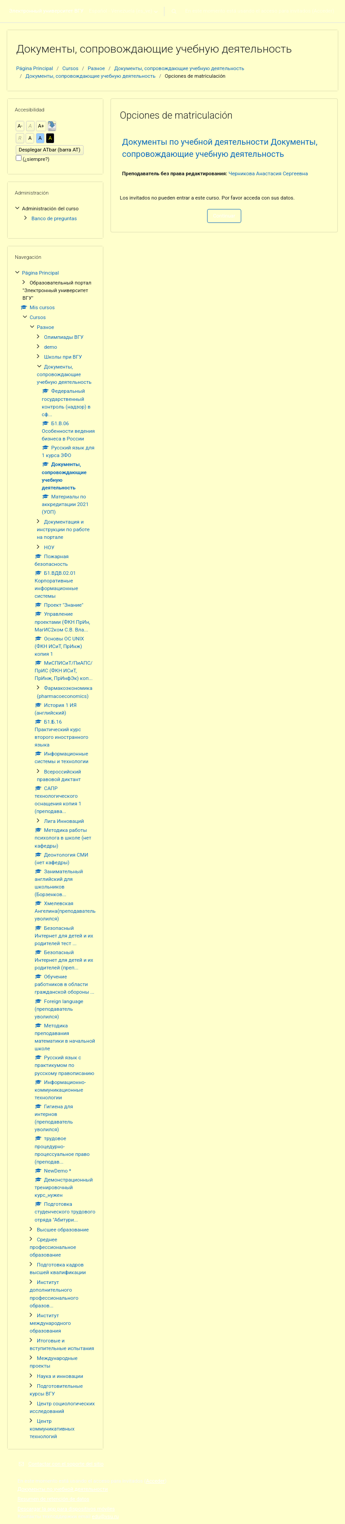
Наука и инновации (60, 1376)
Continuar (224, 216)
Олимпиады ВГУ (64, 337)
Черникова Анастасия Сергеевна (268, 173)
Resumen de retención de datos (53, 1499)
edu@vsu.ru (105, 1516)
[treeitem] (55, 213)
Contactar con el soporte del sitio (61, 1464)
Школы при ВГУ (63, 357)
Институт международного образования (50, 1323)
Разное (96, 68)
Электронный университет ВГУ (46, 11)
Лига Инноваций (64, 821)
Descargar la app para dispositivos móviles (66, 1509)
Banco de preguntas (54, 218)
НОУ (49, 547)
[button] (173, 11)
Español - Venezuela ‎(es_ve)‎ (120, 11)
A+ (41, 126)
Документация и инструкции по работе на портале (63, 529)
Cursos (70, 68)
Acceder (323, 11)
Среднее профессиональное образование (53, 1247)
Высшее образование (63, 1229)
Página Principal (34, 68)
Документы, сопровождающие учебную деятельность (179, 68)
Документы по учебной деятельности (63, 1489)
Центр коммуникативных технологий (52, 1429)
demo (50, 347)
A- (20, 126)
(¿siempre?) (36, 159)
